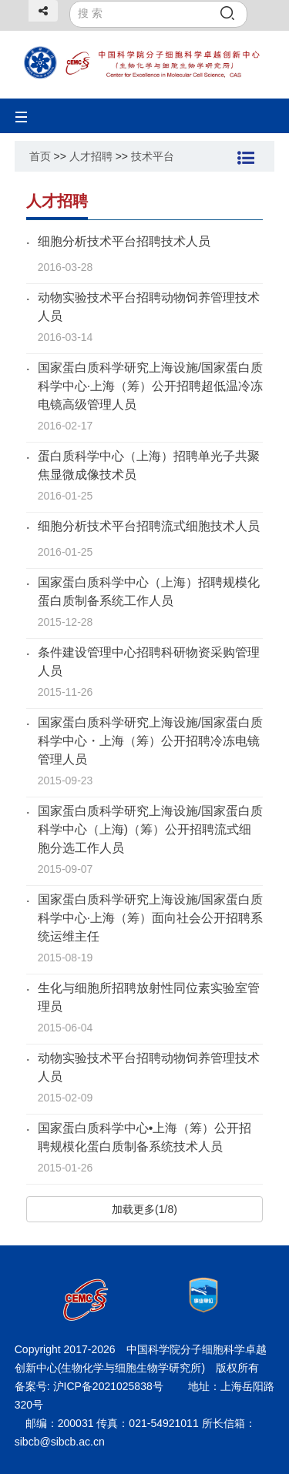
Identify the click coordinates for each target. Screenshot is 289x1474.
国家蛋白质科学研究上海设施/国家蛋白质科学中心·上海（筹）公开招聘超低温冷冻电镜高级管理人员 (150, 386)
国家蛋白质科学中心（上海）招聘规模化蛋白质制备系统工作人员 (149, 591)
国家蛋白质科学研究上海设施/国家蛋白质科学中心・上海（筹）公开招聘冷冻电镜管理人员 (150, 741)
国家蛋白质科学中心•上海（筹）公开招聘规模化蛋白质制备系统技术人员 (145, 1137)
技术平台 (152, 156)
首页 (40, 156)
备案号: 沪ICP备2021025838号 (90, 1386)
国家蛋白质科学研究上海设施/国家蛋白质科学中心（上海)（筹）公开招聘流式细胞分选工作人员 (150, 829)
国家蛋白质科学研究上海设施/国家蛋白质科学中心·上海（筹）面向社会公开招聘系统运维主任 (150, 918)
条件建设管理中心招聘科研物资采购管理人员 (149, 661)
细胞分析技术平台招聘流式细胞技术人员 (149, 526)
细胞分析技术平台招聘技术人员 (124, 241)
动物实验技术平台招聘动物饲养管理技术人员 (149, 307)
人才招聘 (91, 156)
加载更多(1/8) (144, 1209)
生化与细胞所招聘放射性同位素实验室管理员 (149, 997)
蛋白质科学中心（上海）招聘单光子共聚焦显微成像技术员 (149, 465)
